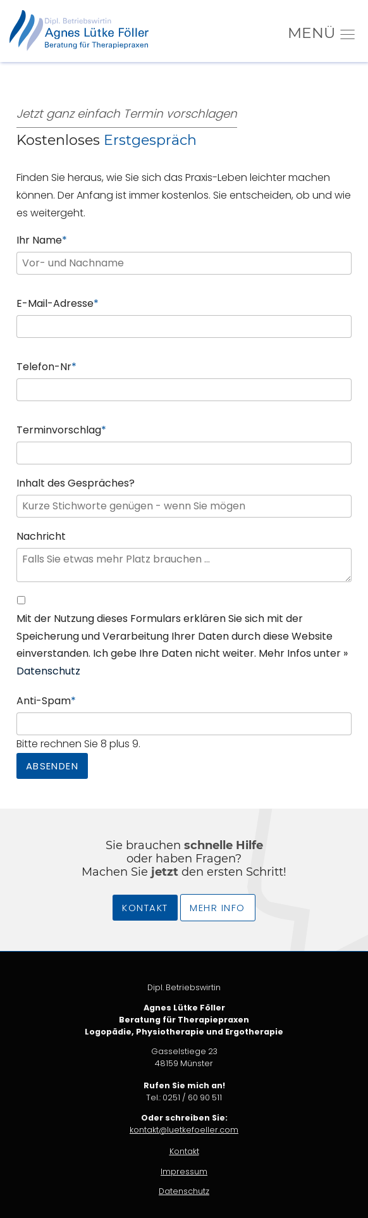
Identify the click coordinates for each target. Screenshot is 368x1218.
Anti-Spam (46, 700)
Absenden (52, 766)
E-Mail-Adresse (57, 303)
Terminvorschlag (61, 429)
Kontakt (145, 907)
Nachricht (41, 536)
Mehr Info (217, 907)
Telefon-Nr (46, 366)
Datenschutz (48, 671)
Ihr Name (41, 239)
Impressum (184, 1171)
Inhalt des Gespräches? (75, 483)
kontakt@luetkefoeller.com (184, 1129)
